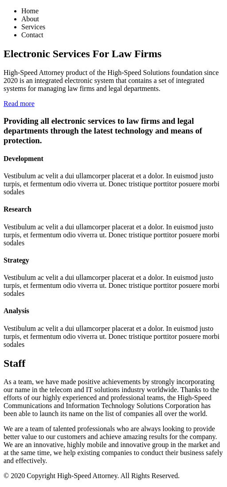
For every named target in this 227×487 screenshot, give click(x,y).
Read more (19, 103)
